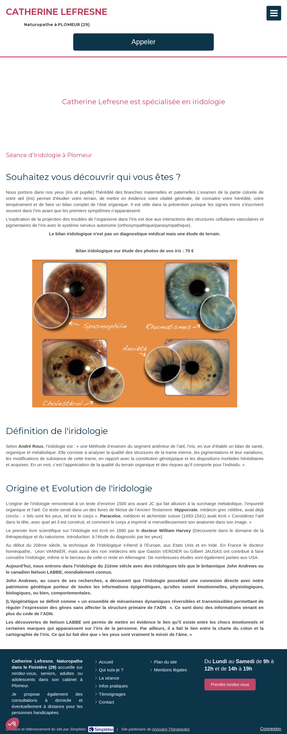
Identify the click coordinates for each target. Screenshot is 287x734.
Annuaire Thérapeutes (171, 729)
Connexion (270, 728)
